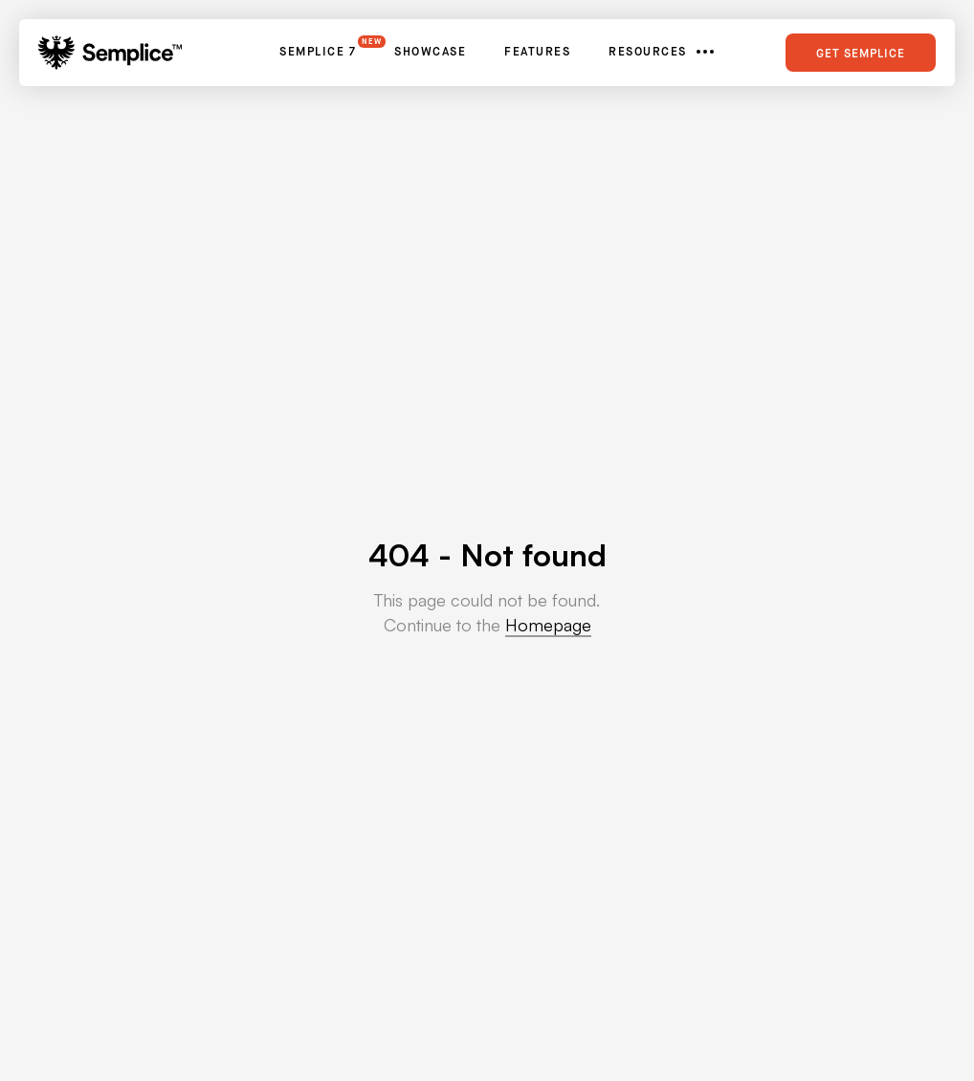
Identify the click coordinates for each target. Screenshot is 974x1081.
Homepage (548, 624)
